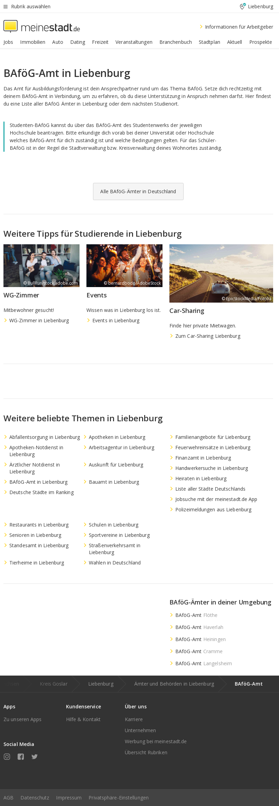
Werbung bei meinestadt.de (156, 741)
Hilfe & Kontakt (83, 719)
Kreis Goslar (53, 683)
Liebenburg (100, 683)
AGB (8, 797)
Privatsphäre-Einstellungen (119, 797)
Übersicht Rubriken (146, 752)
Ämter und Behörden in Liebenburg (174, 683)
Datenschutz (34, 797)
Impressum (69, 797)
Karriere (134, 719)
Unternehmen (140, 730)
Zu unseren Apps (22, 719)
